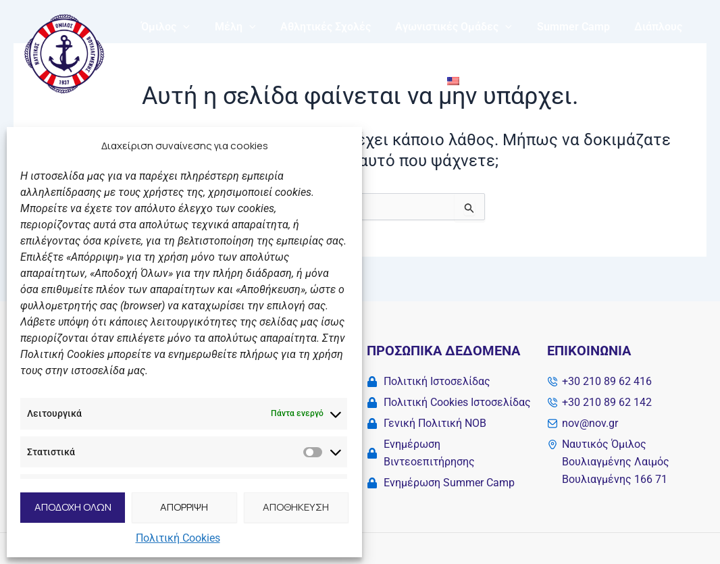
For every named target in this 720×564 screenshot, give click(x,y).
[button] (181, 27)
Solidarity (261, 80)
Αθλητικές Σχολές (317, 26)
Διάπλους (641, 26)
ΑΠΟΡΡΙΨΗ (184, 507)
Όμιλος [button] (164, 27)
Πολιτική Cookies (178, 538)
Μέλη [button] (230, 27)
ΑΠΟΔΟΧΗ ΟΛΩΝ (72, 507)
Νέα (316, 80)
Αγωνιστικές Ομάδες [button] (442, 27)
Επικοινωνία (377, 80)
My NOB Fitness (178, 80)
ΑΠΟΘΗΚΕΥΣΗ (296, 507)
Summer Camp (559, 26)
